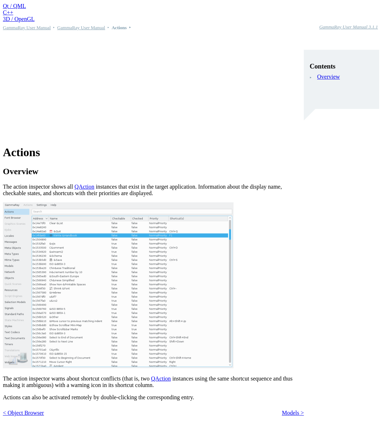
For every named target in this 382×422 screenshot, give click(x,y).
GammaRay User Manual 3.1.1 (348, 27)
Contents (323, 66)
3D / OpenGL (19, 19)
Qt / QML (14, 6)
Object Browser (26, 413)
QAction (84, 187)
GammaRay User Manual (27, 27)
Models (290, 413)
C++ (8, 12)
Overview (328, 77)
